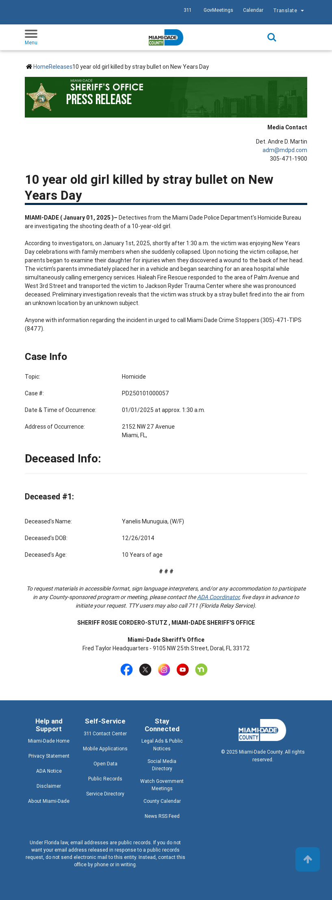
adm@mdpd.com (285, 150)
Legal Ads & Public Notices (162, 744)
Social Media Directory (162, 764)
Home (41, 66)
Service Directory (105, 794)
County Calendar (162, 801)
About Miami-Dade (48, 801)
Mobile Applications (105, 748)
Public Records (105, 779)
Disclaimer (49, 786)
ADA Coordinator (218, 597)
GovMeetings (218, 10)
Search (272, 37)
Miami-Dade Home (48, 741)
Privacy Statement (48, 756)
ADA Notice (49, 771)
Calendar (253, 10)
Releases (60, 66)
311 (187, 10)
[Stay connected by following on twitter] (147, 669)
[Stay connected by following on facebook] (128, 669)
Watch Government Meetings (162, 784)
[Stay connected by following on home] (203, 669)
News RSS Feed (162, 816)
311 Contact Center (105, 733)
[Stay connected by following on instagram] (165, 669)
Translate (289, 11)
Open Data (105, 764)
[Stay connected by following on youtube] (184, 669)
